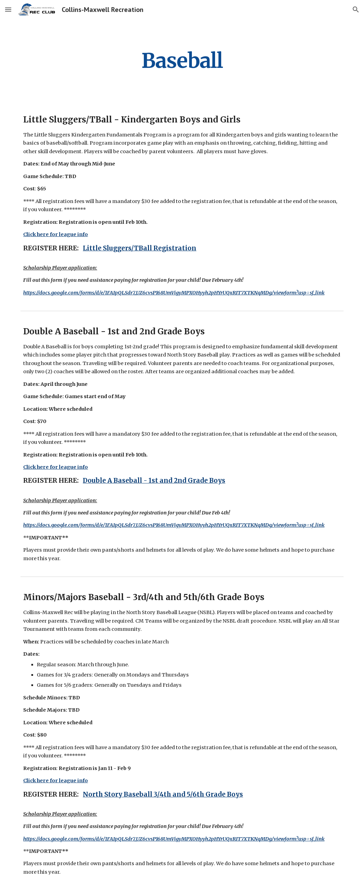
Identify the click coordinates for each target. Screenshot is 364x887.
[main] (182, 60)
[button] (8, 9)
